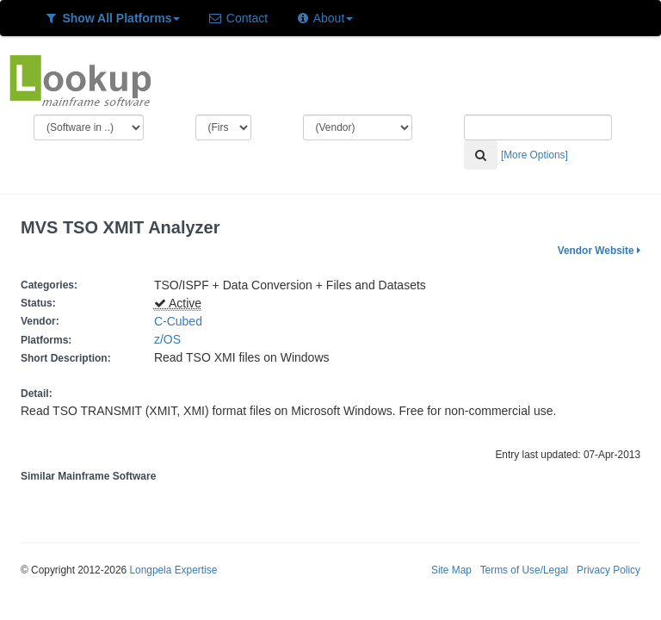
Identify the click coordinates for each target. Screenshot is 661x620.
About (324, 18)
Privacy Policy (608, 570)
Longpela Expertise (173, 570)
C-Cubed (178, 321)
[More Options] (534, 155)
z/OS (171, 339)
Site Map (451, 570)
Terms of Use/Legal (524, 570)
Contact (237, 18)
